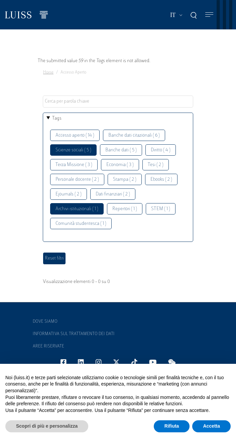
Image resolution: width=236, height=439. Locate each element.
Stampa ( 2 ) (124, 179)
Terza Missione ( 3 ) (73, 164)
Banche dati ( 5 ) (121, 150)
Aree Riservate (48, 346)
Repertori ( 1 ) (124, 208)
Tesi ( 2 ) (155, 164)
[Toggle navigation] (209, 14)
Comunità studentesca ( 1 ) (80, 223)
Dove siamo (45, 322)
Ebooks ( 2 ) (161, 179)
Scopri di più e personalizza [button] (47, 426)
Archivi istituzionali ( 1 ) (76, 208)
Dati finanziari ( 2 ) (113, 194)
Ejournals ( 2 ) (68, 194)
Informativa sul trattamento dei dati (74, 334)
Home (48, 72)
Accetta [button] (211, 426)
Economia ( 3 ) (120, 164)
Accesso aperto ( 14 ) (74, 135)
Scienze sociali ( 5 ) (73, 150)
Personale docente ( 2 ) (77, 179)
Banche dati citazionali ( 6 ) (134, 135)
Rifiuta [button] (171, 426)
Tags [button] (57, 118)
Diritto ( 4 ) (160, 150)
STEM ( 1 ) (160, 208)
